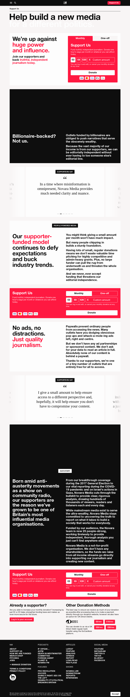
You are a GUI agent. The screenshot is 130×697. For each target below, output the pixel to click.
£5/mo (99, 621)
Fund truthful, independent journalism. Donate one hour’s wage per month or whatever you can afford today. (92, 52)
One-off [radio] (105, 38)
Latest (69, 649)
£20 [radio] (84, 59)
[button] (11, 3)
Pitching (14, 658)
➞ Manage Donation (20, 664)
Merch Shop (16, 656)
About (13, 649)
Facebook (99, 660)
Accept (115, 694)
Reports (70, 675)
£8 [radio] (78, 59)
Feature (70, 651)
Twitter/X (99, 653)
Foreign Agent (46, 658)
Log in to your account (21, 619)
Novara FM (43, 662)
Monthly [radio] (80, 38)
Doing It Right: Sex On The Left (49, 676)
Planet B (42, 660)
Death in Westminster (50, 653)
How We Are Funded (20, 653)
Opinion (70, 656)
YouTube (99, 649)
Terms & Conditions (20, 669)
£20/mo (99, 627)
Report (70, 658)
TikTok (97, 656)
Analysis (70, 653)
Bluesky (98, 658)
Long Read (71, 660)
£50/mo (111, 627)
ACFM (41, 651)
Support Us (114, 3)
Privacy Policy (18, 671)
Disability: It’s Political (50, 680)
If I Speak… (44, 649)
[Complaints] (13, 677)
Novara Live (72, 671)
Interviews (72, 678)
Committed (44, 656)
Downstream (73, 673)
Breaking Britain (47, 682)
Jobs (12, 660)
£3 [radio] (73, 59)
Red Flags (71, 662)
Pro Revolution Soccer (46, 672)
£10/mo (109, 621)
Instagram (100, 651)
